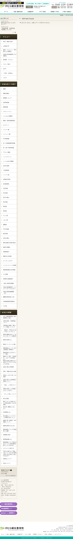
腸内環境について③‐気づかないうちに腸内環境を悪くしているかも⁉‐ (10, 444)
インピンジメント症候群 (9, 265)
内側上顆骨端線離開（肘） (8, 292)
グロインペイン (7, 111)
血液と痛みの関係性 (8, 367)
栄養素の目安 (6, 434)
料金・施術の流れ (18, 11)
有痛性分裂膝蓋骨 (8, 278)
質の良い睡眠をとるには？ (9, 407)
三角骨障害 (6, 170)
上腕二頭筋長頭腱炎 (8, 283)
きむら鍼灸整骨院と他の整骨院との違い (9, 317)
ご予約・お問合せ (67, 11)
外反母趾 (5, 188)
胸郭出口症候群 (7, 256)
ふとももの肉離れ (8, 116)
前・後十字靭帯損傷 (8, 147)
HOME (61, 15)
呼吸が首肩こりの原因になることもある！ (9, 389)
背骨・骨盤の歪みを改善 (9, 371)
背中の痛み (6, 197)
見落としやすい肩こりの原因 (9, 376)
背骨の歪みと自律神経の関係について (9, 380)
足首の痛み (6, 238)
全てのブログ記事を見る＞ (11, 475)
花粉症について (7, 458)
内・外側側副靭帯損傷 (9, 143)
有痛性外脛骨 (6, 179)
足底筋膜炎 (6, 184)
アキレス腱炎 (6, 152)
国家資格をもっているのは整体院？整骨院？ (9, 348)
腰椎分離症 (6, 93)
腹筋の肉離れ (6, 247)
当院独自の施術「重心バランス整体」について (9, 326)
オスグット (6, 125)
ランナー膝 (6, 129)
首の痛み (5, 193)
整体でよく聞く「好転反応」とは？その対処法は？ (9, 358)
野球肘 (5, 211)
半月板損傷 (6, 138)
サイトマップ (58, 534)
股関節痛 (5, 107)
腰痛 (4, 89)
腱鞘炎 (5, 224)
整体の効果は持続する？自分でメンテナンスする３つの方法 (9, 362)
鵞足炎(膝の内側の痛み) (9, 242)
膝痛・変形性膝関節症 (9, 120)
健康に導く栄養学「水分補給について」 (9, 421)
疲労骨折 (5, 233)
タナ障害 (5, 274)
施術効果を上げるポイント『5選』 (9, 353)
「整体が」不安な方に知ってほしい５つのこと (9, 330)
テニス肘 (5, 215)
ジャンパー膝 (6, 134)
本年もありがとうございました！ (8, 23)
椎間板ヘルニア (7, 98)
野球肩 (5, 206)
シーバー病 (6, 174)
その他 (5, 306)
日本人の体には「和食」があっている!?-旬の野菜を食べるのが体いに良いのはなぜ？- (10, 453)
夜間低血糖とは (7, 439)
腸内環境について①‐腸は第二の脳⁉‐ (10, 430)
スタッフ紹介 (42, 11)
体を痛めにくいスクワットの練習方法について (9, 416)
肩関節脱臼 (6, 251)
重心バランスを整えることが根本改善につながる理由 (9, 403)
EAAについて (6, 463)
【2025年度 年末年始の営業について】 (8, 29)
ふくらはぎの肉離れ (8, 161)
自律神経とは (6, 412)
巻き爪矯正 (6, 398)
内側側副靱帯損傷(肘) (9, 301)
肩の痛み (5, 202)
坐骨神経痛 (6, 102)
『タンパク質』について (9, 394)
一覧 (15, 32)
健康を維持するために (9, 425)
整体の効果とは (7, 339)
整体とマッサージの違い (9, 344)
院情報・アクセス (55, 11)
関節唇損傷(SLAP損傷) (9, 269)
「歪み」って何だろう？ (9, 385)
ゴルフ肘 (5, 220)
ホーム (6, 11)
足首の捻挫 (6, 165)
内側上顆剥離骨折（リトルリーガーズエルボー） (9, 288)
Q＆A (4, 68)
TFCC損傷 (6, 229)
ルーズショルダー (8, 260)
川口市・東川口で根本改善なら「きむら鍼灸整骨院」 (36, 537)
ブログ (5, 77)
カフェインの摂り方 (8, 448)
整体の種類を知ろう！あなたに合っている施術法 (9, 335)
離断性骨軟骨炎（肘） (9, 297)
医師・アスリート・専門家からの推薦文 (9, 50)
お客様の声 (30, 11)
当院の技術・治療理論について (9, 321)
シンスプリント (7, 156)
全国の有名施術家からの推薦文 (9, 55)
